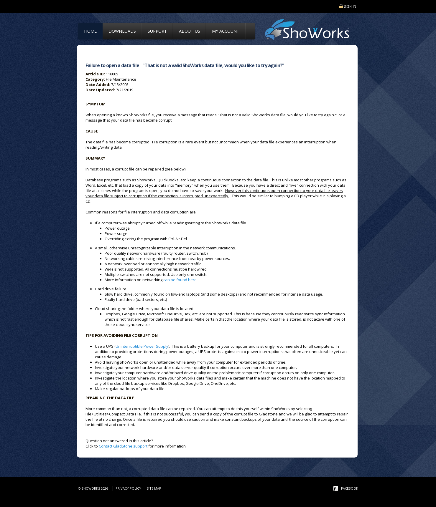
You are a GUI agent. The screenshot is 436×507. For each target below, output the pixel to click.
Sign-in (350, 6)
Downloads (122, 31)
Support (157, 31)
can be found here (180, 279)
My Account (226, 31)
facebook (349, 488)
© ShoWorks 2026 (94, 488)
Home (90, 31)
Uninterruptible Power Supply (142, 346)
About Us (189, 31)
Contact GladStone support (123, 446)
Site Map (154, 488)
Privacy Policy (128, 488)
